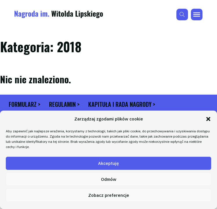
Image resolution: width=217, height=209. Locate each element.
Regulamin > (64, 104)
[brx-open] (196, 14)
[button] (208, 119)
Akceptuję (108, 163)
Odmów (108, 179)
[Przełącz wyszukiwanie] (182, 14)
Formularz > (24, 104)
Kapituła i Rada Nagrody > (121, 104)
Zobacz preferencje (108, 195)
